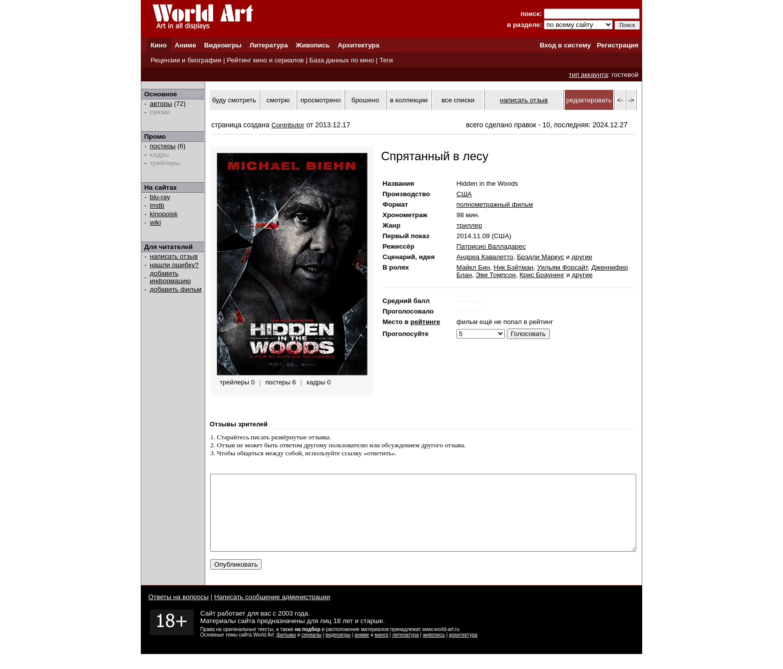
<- (620, 100)
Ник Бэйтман (514, 267)
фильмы (286, 650)
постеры (163, 146)
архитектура (463, 650)
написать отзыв (174, 256)
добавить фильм (176, 289)
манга (381, 650)
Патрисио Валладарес (491, 246)
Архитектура (358, 45)
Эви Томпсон (496, 275)
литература (405, 650)
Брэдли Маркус (540, 257)
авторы (161, 103)
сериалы (312, 650)
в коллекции (408, 100)
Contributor (288, 125)
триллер (469, 225)
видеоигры (338, 650)
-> (631, 100)
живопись (434, 650)
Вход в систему (565, 45)
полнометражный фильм (494, 204)
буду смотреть (234, 100)
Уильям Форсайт (562, 267)
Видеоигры (223, 45)
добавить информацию (170, 277)
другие (582, 257)
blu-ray (160, 197)
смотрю (278, 100)
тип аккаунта (588, 74)
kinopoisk (164, 214)
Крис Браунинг (541, 275)
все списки (457, 100)
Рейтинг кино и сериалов (265, 60)
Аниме (185, 45)
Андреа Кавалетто (484, 257)
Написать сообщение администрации (272, 612)
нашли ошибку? (174, 265)
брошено (365, 100)
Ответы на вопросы (178, 612)
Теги (386, 60)
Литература (269, 45)
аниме (362, 650)
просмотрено (321, 100)
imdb (157, 205)
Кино (158, 45)
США (464, 194)
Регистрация (617, 45)
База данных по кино (341, 60)
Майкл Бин (473, 267)
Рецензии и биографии (185, 60)
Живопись (313, 45)
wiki (155, 222)
